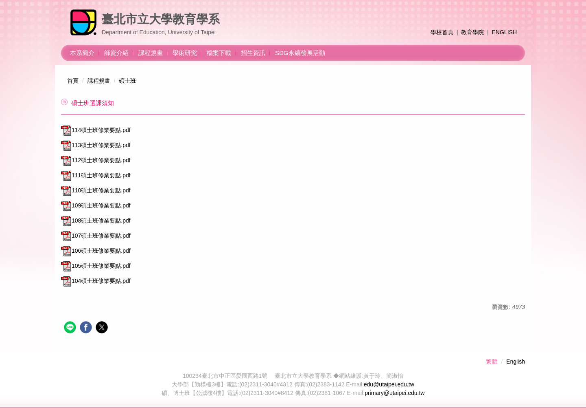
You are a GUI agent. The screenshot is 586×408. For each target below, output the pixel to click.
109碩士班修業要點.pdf (96, 205)
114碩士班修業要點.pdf (96, 130)
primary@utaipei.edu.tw (394, 393)
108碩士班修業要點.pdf (96, 220)
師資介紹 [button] (116, 52)
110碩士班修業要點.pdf (96, 190)
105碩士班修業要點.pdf (96, 265)
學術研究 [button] (185, 52)
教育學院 (472, 32)
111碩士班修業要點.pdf (96, 175)
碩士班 (127, 80)
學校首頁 (442, 32)
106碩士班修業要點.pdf (96, 250)
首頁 (73, 80)
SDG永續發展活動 (300, 52)
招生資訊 (253, 52)
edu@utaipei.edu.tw (389, 384)
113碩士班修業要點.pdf (96, 145)
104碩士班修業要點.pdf (96, 281)
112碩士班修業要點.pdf (96, 160)
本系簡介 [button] (82, 52)
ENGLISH (504, 32)
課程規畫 (98, 80)
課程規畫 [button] (150, 52)
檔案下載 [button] (219, 52)
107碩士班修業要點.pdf (96, 235)
